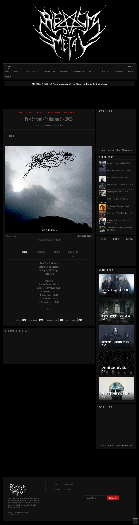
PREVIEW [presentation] (40, 252)
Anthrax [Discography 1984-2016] (118, 163)
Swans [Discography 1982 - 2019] (118, 198)
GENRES (18, 71)
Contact (68, 489)
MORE (8, 76)
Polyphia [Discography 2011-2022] (118, 191)
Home (21, 113)
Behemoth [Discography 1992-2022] (119, 170)
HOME (7, 71)
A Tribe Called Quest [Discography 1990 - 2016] (118, 221)
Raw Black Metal (70, 113)
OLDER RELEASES (49, 71)
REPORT (131, 71)
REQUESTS (92, 71)
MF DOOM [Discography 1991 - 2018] (119, 177)
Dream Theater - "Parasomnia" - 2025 (120, 184)
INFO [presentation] (24, 252)
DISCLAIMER (119, 71)
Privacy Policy (68, 484)
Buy (48, 309)
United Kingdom (54, 113)
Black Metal (39, 113)
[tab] (25, 254)
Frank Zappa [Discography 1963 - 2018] (118, 206)
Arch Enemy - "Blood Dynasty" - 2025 (119, 213)
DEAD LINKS (106, 71)
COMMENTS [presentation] (73, 254)
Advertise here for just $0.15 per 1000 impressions (116, 150)
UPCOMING (64, 71)
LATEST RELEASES (32, 71)
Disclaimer (56, 489)
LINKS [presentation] (57, 252)
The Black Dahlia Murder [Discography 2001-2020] (120, 228)
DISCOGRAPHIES (78, 71)
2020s (28, 113)
